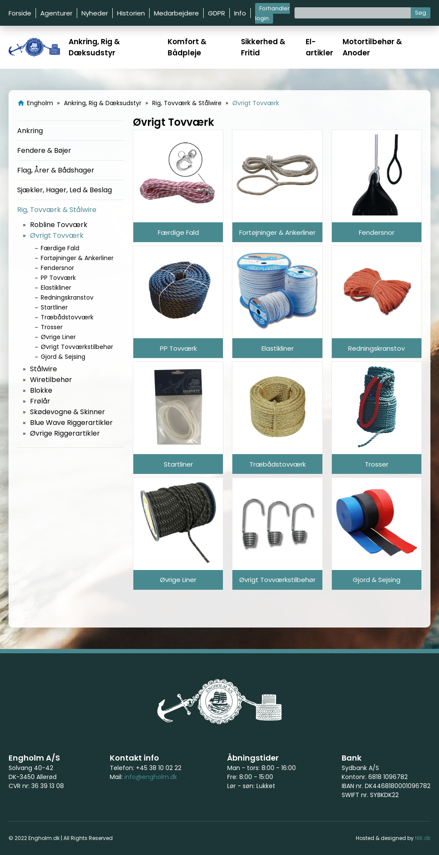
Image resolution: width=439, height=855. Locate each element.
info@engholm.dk (150, 777)
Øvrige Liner (58, 337)
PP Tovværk (58, 277)
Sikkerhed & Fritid (263, 47)
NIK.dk (422, 838)
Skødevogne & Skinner (67, 412)
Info (240, 13)
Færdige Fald (60, 248)
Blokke (41, 390)
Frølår (40, 401)
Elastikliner (56, 287)
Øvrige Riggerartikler (65, 433)
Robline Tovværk (58, 225)
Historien (131, 13)
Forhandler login (272, 13)
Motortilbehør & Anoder (372, 47)
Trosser (52, 327)
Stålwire (43, 369)
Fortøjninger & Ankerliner (77, 258)
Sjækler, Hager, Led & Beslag (64, 190)
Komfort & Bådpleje (187, 47)
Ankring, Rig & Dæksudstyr (94, 47)
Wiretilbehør (51, 380)
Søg (420, 13)
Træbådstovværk (67, 317)
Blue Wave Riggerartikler (71, 423)
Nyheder (94, 13)
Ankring (30, 131)
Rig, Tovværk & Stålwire (56, 210)
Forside (20, 13)
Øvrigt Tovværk (57, 235)
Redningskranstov (67, 297)
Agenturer (56, 13)
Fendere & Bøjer (44, 150)
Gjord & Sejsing (63, 356)
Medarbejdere (176, 13)
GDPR (216, 13)
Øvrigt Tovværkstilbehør (77, 347)
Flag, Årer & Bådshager (55, 170)
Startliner (54, 307)
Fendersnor (57, 268)
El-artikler (319, 47)
